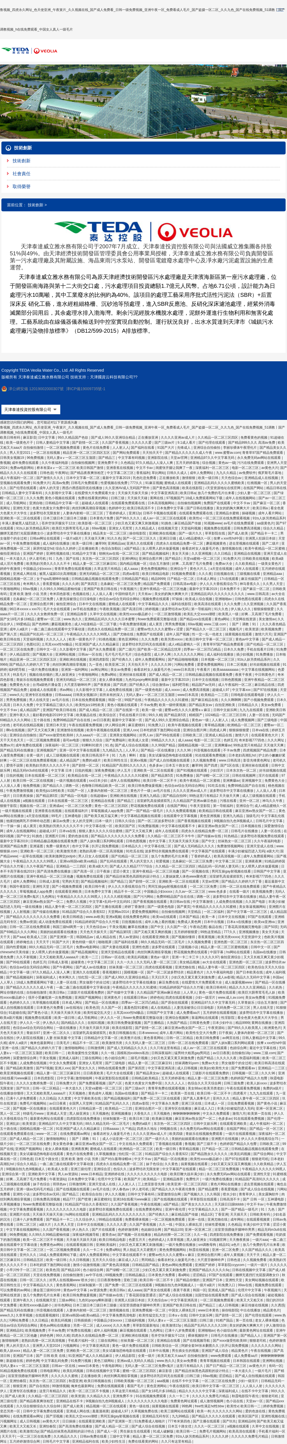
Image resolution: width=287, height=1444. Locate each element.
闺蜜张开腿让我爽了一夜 (174, 468)
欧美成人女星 (138, 740)
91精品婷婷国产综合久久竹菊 (97, 922)
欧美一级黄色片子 (20, 443)
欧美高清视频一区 (228, 856)
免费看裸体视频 (137, 1219)
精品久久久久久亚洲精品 (248, 987)
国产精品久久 (53, 786)
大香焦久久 (142, 1114)
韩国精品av (85, 937)
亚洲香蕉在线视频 (120, 468)
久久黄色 (172, 1164)
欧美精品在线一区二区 (85, 775)
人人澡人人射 (252, 1386)
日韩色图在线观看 (248, 599)
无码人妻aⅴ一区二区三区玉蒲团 (71, 458)
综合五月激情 (159, 564)
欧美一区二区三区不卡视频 (43, 1240)
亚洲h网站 (129, 559)
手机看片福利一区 (82, 1341)
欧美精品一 (152, 1179)
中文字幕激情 (203, 902)
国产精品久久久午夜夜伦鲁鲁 (174, 1189)
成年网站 (237, 1219)
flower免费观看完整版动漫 (158, 619)
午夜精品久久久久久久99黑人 (89, 634)
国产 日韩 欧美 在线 (51, 1356)
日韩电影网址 (50, 1371)
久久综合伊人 (85, 1219)
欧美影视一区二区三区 (95, 523)
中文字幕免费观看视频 (27, 1209)
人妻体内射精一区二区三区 (83, 513)
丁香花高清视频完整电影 (243, 927)
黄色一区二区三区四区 (111, 806)
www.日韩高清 (258, 594)
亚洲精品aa (116, 543)
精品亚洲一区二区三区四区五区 (87, 453)
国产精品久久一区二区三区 (206, 629)
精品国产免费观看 (157, 584)
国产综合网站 (263, 1154)
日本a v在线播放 (239, 922)
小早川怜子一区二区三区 (25, 1270)
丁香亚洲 (221, 1214)
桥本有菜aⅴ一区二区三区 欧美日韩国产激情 (70, 468)
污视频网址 (71, 1346)
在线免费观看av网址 (75, 1134)
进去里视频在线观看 (244, 543)
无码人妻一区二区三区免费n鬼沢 (150, 1366)
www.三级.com (215, 624)
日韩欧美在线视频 (256, 559)
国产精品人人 (250, 1335)
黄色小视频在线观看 (60, 498)
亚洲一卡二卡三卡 (186, 957)
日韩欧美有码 (260, 1214)
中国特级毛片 (125, 594)
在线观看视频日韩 (80, 1245)
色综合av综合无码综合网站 (119, 599)
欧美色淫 (92, 1008)
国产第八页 (9, 634)
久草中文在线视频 (103, 614)
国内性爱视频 (16, 947)
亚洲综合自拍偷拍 (207, 448)
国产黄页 (183, 907)
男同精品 (148, 1260)
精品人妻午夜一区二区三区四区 (69, 907)
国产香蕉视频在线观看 (194, 821)
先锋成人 (184, 448)
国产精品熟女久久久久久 (209, 1154)
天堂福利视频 (191, 528)
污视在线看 (228, 801)
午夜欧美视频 (110, 609)
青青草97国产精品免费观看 (263, 453)
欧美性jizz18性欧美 (90, 705)
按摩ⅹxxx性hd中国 (229, 538)
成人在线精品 (161, 1008)
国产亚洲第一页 (62, 937)
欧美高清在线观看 (208, 604)
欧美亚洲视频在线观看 (17, 1073)
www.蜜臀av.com (227, 453)
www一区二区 (47, 1134)
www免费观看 (221, 1356)
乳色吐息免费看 (145, 478)
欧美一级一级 (152, 710)
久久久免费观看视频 (181, 811)
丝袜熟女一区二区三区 (235, 841)
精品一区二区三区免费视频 (219, 1169)
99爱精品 (23, 624)
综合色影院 (143, 654)
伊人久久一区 (110, 1018)
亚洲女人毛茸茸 (121, 528)
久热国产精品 (177, 1023)
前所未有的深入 (111, 695)
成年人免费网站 (202, 473)
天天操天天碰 (137, 498)
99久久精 (155, 715)
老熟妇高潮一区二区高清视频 (101, 851)
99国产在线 (133, 700)
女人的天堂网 (82, 821)
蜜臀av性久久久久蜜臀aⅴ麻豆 (188, 710)
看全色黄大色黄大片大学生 (258, 1018)
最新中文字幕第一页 (127, 720)
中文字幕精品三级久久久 (55, 705)
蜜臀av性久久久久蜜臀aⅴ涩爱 (160, 629)
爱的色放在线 (78, 836)
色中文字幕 (157, 841)
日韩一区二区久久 (33, 1280)
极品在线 (216, 927)
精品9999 (158, 579)
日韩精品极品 (135, 1275)
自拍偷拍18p (241, 1053)
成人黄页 (156, 624)
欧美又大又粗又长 (250, 1300)
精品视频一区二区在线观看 (106, 1406)
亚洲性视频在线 (58, 554)
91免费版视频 (149, 826)
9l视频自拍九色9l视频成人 (234, 821)
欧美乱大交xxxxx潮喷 (200, 614)
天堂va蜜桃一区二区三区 (202, 559)
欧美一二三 (90, 957)
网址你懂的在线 (12, 992)
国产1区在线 (230, 765)
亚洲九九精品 (150, 796)
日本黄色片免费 (102, 518)
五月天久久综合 (104, 1260)
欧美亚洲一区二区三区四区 (188, 1184)
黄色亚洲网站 (128, 639)
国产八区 (115, 1083)
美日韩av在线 (180, 902)
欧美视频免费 (271, 629)
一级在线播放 (32, 907)
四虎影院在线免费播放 (83, 1119)
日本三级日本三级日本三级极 (65, 518)
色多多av (156, 765)
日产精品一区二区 (181, 579)
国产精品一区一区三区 (266, 1129)
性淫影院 (228, 1018)
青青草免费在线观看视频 (73, 569)
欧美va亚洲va (265, 922)
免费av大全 (224, 564)
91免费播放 (265, 654)
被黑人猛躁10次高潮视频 (58, 574)
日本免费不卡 (230, 589)
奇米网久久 (32, 584)
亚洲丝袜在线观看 (133, 675)
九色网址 (48, 897)
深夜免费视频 (104, 770)
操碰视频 (249, 513)
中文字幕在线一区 (99, 826)
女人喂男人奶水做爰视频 (161, 548)
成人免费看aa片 (188, 1013)
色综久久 (120, 1169)
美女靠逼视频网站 (253, 907)
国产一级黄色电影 (149, 690)
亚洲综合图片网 (151, 559)
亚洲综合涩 (102, 1169)
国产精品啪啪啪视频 (183, 659)
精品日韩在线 (276, 488)
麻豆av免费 (62, 821)
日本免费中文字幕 (170, 508)
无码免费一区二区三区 (234, 1008)
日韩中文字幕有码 (141, 1194)
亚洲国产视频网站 (88, 997)
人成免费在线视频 (119, 690)
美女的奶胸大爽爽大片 (233, 508)
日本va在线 (261, 730)
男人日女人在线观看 (93, 856)
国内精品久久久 (73, 1023)
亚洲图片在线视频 (225, 1139)
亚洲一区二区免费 (226, 1250)
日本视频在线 (251, 826)
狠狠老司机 (260, 1159)
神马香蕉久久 (250, 584)
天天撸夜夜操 (239, 1240)
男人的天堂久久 (142, 861)
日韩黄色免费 (199, 1023)
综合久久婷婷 (66, 548)
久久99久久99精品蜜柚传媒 (61, 589)
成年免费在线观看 (26, 463)
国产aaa (19, 937)
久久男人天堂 (273, 584)
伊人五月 (124, 770)
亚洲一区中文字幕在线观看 (80, 750)
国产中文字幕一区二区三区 (247, 912)
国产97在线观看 (237, 1159)
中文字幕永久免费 (165, 1103)
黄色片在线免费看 (96, 448)
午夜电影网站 (112, 1366)
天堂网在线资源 (244, 619)
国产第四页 (89, 584)
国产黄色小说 (37, 1013)
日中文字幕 (47, 437)
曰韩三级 (118, 498)
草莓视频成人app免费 (107, 811)
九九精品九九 (112, 750)
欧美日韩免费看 (208, 1038)
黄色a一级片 (160, 957)
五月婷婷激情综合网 (25, 1441)
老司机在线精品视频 (28, 725)
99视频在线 (169, 1129)
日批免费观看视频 (241, 1103)
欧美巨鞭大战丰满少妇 (187, 1174)
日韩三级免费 (234, 1083)
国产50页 (271, 927)
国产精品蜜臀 (208, 1189)
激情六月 (242, 735)
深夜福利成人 (46, 977)
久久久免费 (34, 498)
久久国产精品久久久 (257, 1250)
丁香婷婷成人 (116, 513)
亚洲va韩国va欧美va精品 (79, 861)
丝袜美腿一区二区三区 (126, 967)
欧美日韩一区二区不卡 (160, 781)
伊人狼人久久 (241, 609)
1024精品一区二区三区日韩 (226, 715)
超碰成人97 (221, 690)
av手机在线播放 (85, 609)
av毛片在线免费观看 (239, 523)
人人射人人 (120, 448)
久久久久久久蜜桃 (65, 1376)
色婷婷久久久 (20, 1003)
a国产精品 (132, 548)
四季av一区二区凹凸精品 (203, 649)
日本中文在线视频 (93, 604)
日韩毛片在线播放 (245, 831)
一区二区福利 (214, 912)
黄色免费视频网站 (154, 569)
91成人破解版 (164, 1431)
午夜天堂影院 (200, 806)
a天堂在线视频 (221, 569)
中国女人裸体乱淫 (189, 1225)
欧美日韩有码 (10, 437)
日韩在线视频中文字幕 (249, 1270)
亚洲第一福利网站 (75, 670)
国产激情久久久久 (50, 478)
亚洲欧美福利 (106, 1245)
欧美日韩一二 (55, 1053)
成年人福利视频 (106, 1330)
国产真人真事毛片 (197, 1098)
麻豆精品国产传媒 (188, 523)
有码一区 (275, 1366)
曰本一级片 (104, 821)
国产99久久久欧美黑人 (245, 1028)
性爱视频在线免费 (114, 483)
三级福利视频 (135, 1320)
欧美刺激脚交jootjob (61, 856)
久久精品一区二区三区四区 (218, 437)
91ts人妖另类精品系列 (269, 518)
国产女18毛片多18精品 (17, 619)
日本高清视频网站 (161, 503)
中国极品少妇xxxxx (37, 569)
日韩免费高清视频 (247, 528)
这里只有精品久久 (190, 1366)
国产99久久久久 (128, 518)
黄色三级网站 (104, 1361)
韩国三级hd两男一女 (68, 927)
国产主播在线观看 (108, 907)
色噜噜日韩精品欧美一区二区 (104, 786)
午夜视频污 (129, 589)
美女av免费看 (121, 670)
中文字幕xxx (241, 690)
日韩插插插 (83, 1320)
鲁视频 (5, 463)
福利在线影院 (181, 604)
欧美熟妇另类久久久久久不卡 (48, 564)
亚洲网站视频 (65, 654)
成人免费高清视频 (196, 690)
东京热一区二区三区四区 (101, 559)
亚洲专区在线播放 (39, 695)
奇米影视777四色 (252, 740)
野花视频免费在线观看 (148, 806)
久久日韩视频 (79, 1260)
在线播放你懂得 (12, 1093)
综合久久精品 (273, 528)
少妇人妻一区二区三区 (254, 493)
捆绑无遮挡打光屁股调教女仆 (22, 533)
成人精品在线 (106, 937)
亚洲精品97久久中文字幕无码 (212, 458)
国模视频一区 (134, 972)
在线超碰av (99, 796)
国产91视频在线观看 (192, 770)
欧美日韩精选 (73, 917)
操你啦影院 (138, 533)
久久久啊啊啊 (231, 700)
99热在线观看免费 (112, 1068)
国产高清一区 (83, 871)
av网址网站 (100, 670)
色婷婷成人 (156, 1240)
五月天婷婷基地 (188, 463)
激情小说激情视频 (87, 1265)
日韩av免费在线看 (94, 1436)
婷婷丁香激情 (134, 907)
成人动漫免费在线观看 (55, 922)
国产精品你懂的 (188, 1280)
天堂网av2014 (119, 912)
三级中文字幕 (120, 1436)
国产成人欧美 (238, 533)
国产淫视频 (55, 1416)
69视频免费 (114, 1275)
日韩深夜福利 (161, 1053)
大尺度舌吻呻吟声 (78, 685)
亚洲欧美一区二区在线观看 (20, 518)
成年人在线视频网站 (240, 498)
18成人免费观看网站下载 (204, 498)
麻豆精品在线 (265, 685)
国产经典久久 (122, 659)
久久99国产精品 (163, 745)
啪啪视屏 (105, 942)
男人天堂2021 (20, 453)
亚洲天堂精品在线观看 (118, 952)
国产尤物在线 (123, 634)
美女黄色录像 (63, 1144)
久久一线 (108, 1053)
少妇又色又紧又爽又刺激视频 (137, 523)
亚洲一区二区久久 (57, 1033)
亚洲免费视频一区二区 (149, 1310)
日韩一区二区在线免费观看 (240, 886)
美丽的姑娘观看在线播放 (59, 932)
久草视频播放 (106, 1154)
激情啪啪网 (84, 1078)
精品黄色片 (195, 972)
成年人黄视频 (233, 1255)
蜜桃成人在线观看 (178, 483)
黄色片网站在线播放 (226, 1184)
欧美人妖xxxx (257, 1083)
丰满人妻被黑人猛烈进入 (21, 523)
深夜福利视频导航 (86, 1235)
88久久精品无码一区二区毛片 (163, 942)
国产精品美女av (201, 705)
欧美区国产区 (125, 826)
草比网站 (158, 473)
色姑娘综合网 (151, 1230)
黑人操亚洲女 (65, 675)
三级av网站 (68, 1300)
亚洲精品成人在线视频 (261, 478)
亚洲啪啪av (224, 599)
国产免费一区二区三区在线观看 (157, 1098)
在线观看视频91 (47, 1315)
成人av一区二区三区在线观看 (165, 518)
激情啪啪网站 (74, 1048)
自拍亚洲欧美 (225, 705)
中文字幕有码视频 (132, 458)
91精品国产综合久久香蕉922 (84, 912)
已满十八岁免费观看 (21, 1098)
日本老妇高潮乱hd (242, 755)
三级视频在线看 (249, 574)
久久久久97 (210, 957)
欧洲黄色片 (272, 1028)
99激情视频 (60, 1386)
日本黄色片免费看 (50, 1008)
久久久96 (184, 750)
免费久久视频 (76, 902)
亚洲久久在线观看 (140, 543)
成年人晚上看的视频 (160, 922)
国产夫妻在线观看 (116, 947)
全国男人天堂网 (81, 1103)
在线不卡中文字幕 (186, 1381)
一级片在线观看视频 (240, 1134)
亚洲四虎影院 (99, 659)
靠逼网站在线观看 (205, 1018)
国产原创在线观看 (175, 1003)
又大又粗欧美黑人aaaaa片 (59, 957)
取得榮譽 (22, 186)
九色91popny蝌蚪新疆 (142, 680)
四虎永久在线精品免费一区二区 (180, 543)
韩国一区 (115, 700)
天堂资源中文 (251, 937)
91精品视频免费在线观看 (19, 1371)
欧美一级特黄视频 (173, 705)
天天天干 (43, 942)
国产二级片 (271, 543)
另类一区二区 (83, 1325)
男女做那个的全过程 (94, 982)
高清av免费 (60, 483)
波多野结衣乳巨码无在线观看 (144, 644)
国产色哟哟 (41, 624)
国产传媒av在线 (209, 836)
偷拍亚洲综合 (10, 554)
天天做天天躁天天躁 (94, 1028)
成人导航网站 (16, 503)
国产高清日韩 (132, 609)
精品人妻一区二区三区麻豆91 (95, 564)
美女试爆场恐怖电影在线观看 (171, 755)
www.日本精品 (92, 1174)
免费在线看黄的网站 (93, 498)
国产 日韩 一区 (254, 1199)
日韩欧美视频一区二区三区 (134, 1381)
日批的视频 (83, 770)
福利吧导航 (17, 670)
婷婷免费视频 (273, 1406)
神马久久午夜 (272, 801)
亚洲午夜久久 (20, 715)
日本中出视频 (214, 922)
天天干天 (253, 1255)
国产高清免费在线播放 (54, 871)
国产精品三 (107, 458)
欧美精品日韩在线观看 (216, 811)
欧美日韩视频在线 (123, 1033)
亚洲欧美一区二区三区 (37, 851)
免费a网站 (109, 675)
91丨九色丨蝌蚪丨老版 (129, 755)
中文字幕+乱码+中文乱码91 (110, 902)
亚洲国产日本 (212, 1280)
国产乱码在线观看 (114, 861)
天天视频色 (77, 1093)
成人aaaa (131, 569)
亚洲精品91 (14, 1330)
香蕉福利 (143, 473)
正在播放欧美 (169, 478)
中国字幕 (217, 952)
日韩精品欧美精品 (145, 1078)
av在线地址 (75, 1008)
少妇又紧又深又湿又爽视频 (231, 1164)
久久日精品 (223, 554)
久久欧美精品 (245, 564)
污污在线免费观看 (251, 463)
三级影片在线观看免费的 (86, 992)
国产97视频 (44, 1068)
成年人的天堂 (49, 488)
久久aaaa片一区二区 (92, 735)
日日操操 (69, 1421)
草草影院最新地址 (146, 1325)
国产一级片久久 (191, 533)
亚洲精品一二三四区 (71, 866)
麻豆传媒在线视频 (255, 1305)
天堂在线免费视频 (47, 1275)
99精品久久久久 (163, 740)
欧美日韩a (188, 493)
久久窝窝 (65, 1098)
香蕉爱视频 (51, 584)
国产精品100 (173, 1230)
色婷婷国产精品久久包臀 (249, 1078)
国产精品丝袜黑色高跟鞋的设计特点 (133, 876)
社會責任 (22, 173)
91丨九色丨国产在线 (64, 559)
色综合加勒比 (111, 548)
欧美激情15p (172, 1325)
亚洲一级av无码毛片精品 (35, 1189)
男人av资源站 (129, 937)
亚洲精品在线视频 (247, 554)
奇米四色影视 (60, 594)
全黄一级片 (35, 755)
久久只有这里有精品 (165, 1048)
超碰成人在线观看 (95, 503)
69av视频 (99, 528)
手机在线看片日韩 (260, 649)
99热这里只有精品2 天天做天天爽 (258, 745)
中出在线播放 (250, 1310)
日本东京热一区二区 (241, 770)
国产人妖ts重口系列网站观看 (102, 841)
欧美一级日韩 (208, 478)
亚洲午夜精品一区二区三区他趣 (164, 589)
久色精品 (127, 463)
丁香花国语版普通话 (141, 1295)
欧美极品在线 (86, 715)
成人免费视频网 (243, 720)
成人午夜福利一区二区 (17, 478)
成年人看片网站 (270, 513)
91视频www (213, 523)
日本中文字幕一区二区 (83, 478)
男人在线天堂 (39, 700)
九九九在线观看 (251, 710)
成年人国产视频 (178, 634)
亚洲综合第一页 (14, 1174)
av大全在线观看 (214, 962)
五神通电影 (73, 816)
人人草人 (132, 750)
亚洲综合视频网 (177, 1018)
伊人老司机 (38, 559)
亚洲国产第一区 (275, 1335)
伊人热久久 (51, 1023)
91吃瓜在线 (217, 786)
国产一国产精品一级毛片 (145, 811)
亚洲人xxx (130, 730)
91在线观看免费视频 (211, 755)
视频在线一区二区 (33, 806)
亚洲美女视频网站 (123, 735)
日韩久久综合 (125, 821)
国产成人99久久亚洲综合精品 (113, 437)
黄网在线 (157, 498)
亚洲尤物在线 (185, 967)
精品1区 (207, 1214)
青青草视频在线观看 (215, 1361)
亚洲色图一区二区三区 (231, 942)
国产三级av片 (165, 443)
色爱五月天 (137, 1240)
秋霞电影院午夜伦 (246, 1396)
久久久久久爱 (141, 443)
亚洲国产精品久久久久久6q (209, 1270)
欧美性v (195, 518)
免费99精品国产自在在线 (72, 720)
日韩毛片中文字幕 (269, 821)
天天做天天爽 (94, 538)
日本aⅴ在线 (177, 1315)
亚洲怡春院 (18, 1381)
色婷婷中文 (116, 508)
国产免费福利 (115, 740)
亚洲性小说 (22, 1194)
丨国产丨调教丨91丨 (244, 624)
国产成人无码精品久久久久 (194, 846)
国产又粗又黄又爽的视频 (153, 932)
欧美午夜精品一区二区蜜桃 (265, 548)
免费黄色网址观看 (184, 1401)
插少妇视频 (245, 654)
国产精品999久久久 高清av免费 (252, 443)
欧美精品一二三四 (215, 695)
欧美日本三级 (139, 1119)
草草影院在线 (215, 533)
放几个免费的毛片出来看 (216, 493)
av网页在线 (231, 1038)
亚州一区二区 (249, 801)
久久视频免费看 (205, 760)
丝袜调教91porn (187, 1063)
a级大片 (273, 851)
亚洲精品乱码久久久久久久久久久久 (218, 594)
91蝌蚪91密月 (92, 745)
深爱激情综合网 (25, 1058)
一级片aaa (260, 1240)
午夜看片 (204, 670)
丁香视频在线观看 (169, 1144)
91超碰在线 (17, 1013)
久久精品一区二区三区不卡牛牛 (171, 836)
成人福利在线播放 (56, 543)
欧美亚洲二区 (115, 665)
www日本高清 (184, 670)
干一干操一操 (10, 826)
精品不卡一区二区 (128, 892)
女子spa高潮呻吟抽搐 (53, 579)
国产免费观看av (243, 1068)
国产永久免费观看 (103, 649)
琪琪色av (60, 1184)
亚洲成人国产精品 (222, 1290)
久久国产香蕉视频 (115, 443)
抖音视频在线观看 (207, 750)
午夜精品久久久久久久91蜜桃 (166, 700)
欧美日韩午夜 (95, 886)
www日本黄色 (209, 1310)
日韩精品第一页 (91, 1108)
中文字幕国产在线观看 (208, 851)
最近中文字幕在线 (263, 1048)
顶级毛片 (252, 816)
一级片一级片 (257, 1265)
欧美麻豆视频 (162, 1119)
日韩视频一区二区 (246, 1073)
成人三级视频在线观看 (63, 755)
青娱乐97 (33, 1033)
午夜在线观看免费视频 (86, 725)
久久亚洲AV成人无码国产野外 (128, 488)
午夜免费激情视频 (27, 543)
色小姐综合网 (115, 1058)
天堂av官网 (179, 458)
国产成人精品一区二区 (166, 675)
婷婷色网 (47, 1335)
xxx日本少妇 (98, 781)
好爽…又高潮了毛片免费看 (192, 564)
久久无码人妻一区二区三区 (157, 962)
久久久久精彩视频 (117, 897)
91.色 (109, 745)
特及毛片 (20, 675)
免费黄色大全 (20, 685)
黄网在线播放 (261, 1023)
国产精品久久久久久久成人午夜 (189, 453)
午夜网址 (61, 473)
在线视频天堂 (168, 528)
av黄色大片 (269, 468)
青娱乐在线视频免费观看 (35, 680)
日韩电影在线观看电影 (248, 695)
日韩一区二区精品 (180, 1038)
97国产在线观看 (260, 917)
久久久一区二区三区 (209, 1426)
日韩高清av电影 (185, 584)
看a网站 (184, 1275)
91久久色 (114, 538)
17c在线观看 (229, 579)
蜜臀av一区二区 (49, 619)
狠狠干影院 (9, 806)
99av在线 (245, 1285)
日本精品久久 (131, 846)
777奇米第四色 (179, 1421)
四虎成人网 (218, 730)
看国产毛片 (136, 1386)
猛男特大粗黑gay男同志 (192, 1053)
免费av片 (7, 745)
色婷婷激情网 (128, 1230)
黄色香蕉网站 (154, 1038)
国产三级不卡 (207, 1144)
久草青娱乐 (246, 1003)
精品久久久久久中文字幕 (197, 1391)
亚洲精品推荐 (77, 614)
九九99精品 (181, 1416)
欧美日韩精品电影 (156, 574)
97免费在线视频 (79, 1330)
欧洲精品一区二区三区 (244, 725)
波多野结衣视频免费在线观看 (262, 836)
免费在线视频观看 (111, 1386)
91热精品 (231, 836)
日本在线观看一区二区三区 (45, 775)
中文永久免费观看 (63, 1063)
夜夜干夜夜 (244, 675)
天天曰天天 (160, 977)
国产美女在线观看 (157, 1290)
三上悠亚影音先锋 (151, 1184)
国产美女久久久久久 (196, 1204)
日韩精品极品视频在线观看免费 (95, 579)
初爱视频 (163, 861)
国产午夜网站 (63, 967)
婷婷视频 (152, 609)
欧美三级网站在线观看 (178, 1411)
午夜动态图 (198, 927)
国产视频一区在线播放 (30, 1108)
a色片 (236, 1245)
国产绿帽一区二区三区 (213, 775)
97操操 (178, 599)
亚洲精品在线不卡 (70, 1401)
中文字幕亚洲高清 (165, 493)
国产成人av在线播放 (91, 967)
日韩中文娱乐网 (225, 710)
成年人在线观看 (247, 569)
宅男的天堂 (70, 881)
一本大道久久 (16, 559)
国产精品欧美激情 (20, 1068)
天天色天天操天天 (94, 932)
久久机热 (276, 987)
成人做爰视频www (239, 982)
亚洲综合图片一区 (149, 1108)
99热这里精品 (211, 932)
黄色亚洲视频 (210, 816)
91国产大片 (166, 448)
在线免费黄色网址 (137, 917)
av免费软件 (247, 473)
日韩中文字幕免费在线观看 (43, 1411)
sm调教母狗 (207, 1245)
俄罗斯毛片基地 (270, 473)
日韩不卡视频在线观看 (160, 513)
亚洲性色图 (141, 947)
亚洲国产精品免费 (14, 846)
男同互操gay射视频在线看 (232, 871)
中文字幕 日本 (62, 770)
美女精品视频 (189, 962)
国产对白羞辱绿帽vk (116, 1159)
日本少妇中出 (222, 1023)
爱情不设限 (15, 765)
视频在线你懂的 (41, 675)
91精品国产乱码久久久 (112, 1103)
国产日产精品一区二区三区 (226, 1366)
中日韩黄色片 (265, 675)
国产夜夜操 (102, 685)
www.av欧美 (94, 917)
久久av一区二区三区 (191, 892)
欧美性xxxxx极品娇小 (135, 614)
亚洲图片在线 (20, 1214)
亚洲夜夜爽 (254, 861)
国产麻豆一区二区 (267, 503)
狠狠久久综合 (92, 740)
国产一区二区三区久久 (140, 538)
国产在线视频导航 (197, 1341)
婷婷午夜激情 (10, 569)
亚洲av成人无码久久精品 (136, 1361)
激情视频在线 (232, 548)
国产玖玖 (23, 1088)
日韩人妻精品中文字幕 (53, 443)
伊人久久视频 (115, 1194)
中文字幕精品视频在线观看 (141, 816)
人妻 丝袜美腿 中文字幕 (64, 1038)
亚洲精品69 (246, 1421)
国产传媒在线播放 (46, 912)
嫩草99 (100, 543)
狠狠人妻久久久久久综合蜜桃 (101, 831)
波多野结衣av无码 (175, 609)
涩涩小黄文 (121, 871)
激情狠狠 (189, 478)
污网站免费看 (184, 665)
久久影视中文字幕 (59, 493)
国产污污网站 (143, 897)
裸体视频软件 (198, 1335)
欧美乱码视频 (138, 957)
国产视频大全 (43, 654)
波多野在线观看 (164, 947)
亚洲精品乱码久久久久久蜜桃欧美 (219, 483)
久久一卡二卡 (93, 1250)
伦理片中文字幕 (110, 1179)
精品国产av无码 (204, 685)
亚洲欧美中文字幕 (42, 1174)
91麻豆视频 (153, 483)
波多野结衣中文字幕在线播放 (69, 533)
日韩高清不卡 (230, 1199)
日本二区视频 (237, 665)
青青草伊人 (247, 1194)
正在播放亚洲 (148, 437)
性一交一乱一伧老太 (207, 634)
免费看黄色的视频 (254, 437)
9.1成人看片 (186, 443)
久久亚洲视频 (201, 554)
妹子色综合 (154, 1164)
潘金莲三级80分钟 (47, 1290)
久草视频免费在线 (145, 1411)
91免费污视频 (81, 1361)
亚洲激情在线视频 (71, 730)
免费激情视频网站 (231, 846)
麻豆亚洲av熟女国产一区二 (256, 811)
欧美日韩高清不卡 (141, 508)
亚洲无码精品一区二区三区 (100, 574)
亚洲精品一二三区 (272, 1068)
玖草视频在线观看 (46, 1003)
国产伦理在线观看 (212, 443)
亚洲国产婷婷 (33, 554)
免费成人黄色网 (189, 922)
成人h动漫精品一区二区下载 (95, 624)
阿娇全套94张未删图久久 (200, 1346)
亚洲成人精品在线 (219, 735)
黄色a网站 (222, 619)
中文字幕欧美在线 (88, 1098)
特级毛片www (34, 1114)
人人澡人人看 (102, 594)
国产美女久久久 (84, 1068)
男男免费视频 (175, 624)
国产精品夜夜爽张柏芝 (87, 473)
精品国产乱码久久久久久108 (206, 1325)
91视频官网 (218, 1240)
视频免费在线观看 (218, 528)
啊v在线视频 (16, 730)
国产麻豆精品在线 (205, 700)
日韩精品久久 (248, 705)
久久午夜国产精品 (40, 866)
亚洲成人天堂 (57, 1114)
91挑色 (167, 523)
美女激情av (267, 619)
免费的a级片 (92, 760)
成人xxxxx (172, 690)
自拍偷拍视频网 (83, 463)
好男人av (146, 735)
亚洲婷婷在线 (114, 1174)
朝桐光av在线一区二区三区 (119, 554)
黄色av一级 (226, 463)
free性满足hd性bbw (210, 1406)
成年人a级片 (19, 629)
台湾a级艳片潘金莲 (47, 685)
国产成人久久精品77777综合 (132, 866)
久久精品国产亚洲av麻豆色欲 (195, 801)
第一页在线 (244, 1320)
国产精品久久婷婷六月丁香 (29, 665)
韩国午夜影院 (20, 886)
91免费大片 (41, 483)
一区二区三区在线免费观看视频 (227, 518)
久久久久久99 (161, 665)
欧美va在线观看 (164, 917)
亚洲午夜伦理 (175, 1209)
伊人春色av (121, 1189)
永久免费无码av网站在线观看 (259, 458)
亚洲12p (135, 513)
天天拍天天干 (152, 453)
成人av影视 (226, 977)
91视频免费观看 (184, 574)
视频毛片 (236, 629)
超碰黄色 (78, 962)
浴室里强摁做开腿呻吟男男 (235, 1230)
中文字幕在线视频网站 (258, 670)
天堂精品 (195, 912)
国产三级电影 (267, 720)
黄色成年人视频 (100, 1093)
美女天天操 (180, 554)
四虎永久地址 (147, 1129)
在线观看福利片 (76, 811)
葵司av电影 (72, 740)
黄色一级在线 (139, 1406)
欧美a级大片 (98, 866)
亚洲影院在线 (157, 458)
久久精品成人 (145, 528)
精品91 (224, 1245)
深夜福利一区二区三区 (212, 468)
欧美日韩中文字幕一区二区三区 (209, 639)
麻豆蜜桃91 (137, 725)
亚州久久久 (221, 1098)
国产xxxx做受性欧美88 (56, 735)
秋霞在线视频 (199, 1250)
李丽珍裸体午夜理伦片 (240, 448)
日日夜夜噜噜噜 (109, 1280)
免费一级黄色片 (58, 846)
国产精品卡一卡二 (264, 533)
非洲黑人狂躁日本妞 (260, 538)
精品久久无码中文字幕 (253, 977)
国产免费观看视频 (93, 1083)
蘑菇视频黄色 (216, 543)
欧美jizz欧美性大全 (215, 1068)
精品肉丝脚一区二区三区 (173, 1235)
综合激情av (161, 685)
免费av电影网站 (22, 468)
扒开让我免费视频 (105, 846)
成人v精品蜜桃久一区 (195, 538)
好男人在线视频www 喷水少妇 (72, 1280)
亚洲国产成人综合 (215, 1351)
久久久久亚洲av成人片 (178, 437)
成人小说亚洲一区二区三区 (123, 1139)
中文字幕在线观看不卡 (178, 826)
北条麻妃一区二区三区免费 (121, 584)
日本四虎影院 (44, 1078)
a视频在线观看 (34, 801)
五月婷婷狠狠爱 (186, 932)
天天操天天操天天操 (133, 493)
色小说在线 (235, 1401)
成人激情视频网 (212, 1401)
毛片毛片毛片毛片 (119, 654)
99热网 (187, 1406)
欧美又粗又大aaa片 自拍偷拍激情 (183, 1356)
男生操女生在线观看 (135, 1431)
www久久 (17, 695)
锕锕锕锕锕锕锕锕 (187, 1114)
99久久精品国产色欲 (73, 437)
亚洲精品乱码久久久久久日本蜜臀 (110, 619)
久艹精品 (128, 1129)
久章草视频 (175, 1240)
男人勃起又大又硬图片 (140, 1250)
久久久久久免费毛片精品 (211, 1396)
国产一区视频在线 (196, 871)
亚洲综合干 (179, 569)
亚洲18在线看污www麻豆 (132, 1199)
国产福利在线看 (143, 448)
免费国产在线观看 (217, 503)
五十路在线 (42, 720)
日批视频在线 (224, 574)
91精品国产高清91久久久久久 (124, 765)
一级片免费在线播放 (43, 670)
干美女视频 (117, 927)
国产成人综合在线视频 (132, 745)
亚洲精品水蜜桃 (228, 513)
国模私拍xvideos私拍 (133, 1053)
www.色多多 (217, 892)
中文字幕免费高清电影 (119, 1315)
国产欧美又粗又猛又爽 (101, 816)
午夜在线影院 (179, 1386)
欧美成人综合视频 (199, 599)
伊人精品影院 (20, 654)
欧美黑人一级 (228, 614)
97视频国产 (174, 498)
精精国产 (196, 715)
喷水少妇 (230, 1194)
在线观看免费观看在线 (128, 503)
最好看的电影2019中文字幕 (54, 715)
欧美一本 (209, 917)
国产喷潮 (85, 1199)
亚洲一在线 (10, 1048)
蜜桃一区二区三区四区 (139, 1371)
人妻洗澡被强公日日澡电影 (76, 599)
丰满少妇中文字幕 (257, 1225)
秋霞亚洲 (75, 1381)
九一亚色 (96, 665)
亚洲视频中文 (252, 781)
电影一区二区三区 (246, 468)
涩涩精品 (200, 1275)
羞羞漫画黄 (100, 1411)
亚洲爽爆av (223, 745)
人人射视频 (22, 912)
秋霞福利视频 (249, 1058)
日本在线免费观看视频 (89, 700)
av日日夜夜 (101, 720)
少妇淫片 (217, 770)
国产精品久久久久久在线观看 (214, 1416)
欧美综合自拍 (92, 1194)
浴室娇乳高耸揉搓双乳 (154, 801)
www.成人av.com (230, 997)
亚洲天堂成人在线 (260, 846)
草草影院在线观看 (204, 1199)
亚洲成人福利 (69, 1058)
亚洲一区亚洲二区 (270, 1108)
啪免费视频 (32, 786)
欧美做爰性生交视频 (83, 1053)
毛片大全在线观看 (57, 609)
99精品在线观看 (110, 1219)
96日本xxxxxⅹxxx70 (25, 609)
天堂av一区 (255, 1401)
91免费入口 (157, 725)
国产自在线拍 (39, 1386)
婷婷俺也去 (25, 942)
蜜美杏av (109, 1235)
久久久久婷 (70, 584)
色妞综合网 (238, 1048)
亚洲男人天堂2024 (47, 1346)
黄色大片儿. (199, 569)
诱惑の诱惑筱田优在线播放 (82, 488)
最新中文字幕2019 (116, 478)
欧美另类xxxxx (172, 639)
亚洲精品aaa (273, 574)
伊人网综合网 (115, 725)
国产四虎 (120, 685)
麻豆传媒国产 (251, 579)
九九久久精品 (226, 473)
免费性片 (193, 1179)
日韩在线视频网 (244, 775)
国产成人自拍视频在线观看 (170, 760)
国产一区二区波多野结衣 (156, 821)
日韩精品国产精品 (135, 579)
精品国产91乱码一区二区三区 (42, 634)
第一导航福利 (201, 609)
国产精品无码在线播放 (17, 750)
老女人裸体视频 (111, 680)
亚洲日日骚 (168, 538)
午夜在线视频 (150, 1204)
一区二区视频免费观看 (63, 448)
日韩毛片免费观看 (85, 483)
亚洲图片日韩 (55, 836)
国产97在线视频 (265, 690)
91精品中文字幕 (84, 554)
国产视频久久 (194, 1194)
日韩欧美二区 (192, 735)
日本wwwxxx (148, 1033)
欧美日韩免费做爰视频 (145, 786)
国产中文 (23, 836)
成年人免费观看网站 (150, 659)
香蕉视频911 (112, 972)
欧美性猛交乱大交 (97, 1013)
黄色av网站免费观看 (177, 1265)
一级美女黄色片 (270, 564)
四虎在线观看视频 (159, 967)
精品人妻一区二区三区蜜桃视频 (225, 947)
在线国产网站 (253, 488)
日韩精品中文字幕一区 (62, 503)
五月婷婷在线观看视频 (220, 1013)
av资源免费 (99, 1290)
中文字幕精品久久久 (153, 604)
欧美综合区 (108, 715)
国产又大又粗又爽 (41, 730)
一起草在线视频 (31, 856)
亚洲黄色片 (113, 997)
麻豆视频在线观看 (133, 1330)
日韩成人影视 (49, 881)
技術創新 (22, 160)
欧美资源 (252, 629)
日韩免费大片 (66, 1083)
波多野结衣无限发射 (45, 513)
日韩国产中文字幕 (267, 871)
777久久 (136, 483)
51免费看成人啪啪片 (150, 1421)
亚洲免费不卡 (108, 463)
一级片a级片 (72, 538)
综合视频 (209, 463)
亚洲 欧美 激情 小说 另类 (29, 594)
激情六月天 (263, 634)
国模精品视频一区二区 (17, 579)
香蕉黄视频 (207, 937)
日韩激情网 (96, 1048)
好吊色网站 (62, 1305)
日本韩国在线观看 (247, 1361)
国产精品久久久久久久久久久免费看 (118, 836)
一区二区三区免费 (78, 806)
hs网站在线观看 (238, 952)
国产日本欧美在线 (250, 972)
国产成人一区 (107, 1431)
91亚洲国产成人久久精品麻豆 (97, 644)
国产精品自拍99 (175, 796)
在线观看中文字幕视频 (180, 816)
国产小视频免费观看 (259, 700)
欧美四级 (176, 1134)
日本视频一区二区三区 (218, 659)
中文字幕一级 (20, 972)
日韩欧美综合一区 (165, 1346)
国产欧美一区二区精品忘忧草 (159, 649)
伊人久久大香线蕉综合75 (219, 584)
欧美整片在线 (131, 1038)
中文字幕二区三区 (121, 473)
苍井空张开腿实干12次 (59, 523)
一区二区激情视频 (168, 614)
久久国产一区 (177, 927)
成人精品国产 (30, 710)
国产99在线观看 (168, 735)
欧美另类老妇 (213, 1088)
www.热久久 (73, 619)
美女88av (195, 1088)
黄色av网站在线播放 (55, 1325)
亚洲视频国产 (46, 750)
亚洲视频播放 (249, 932)
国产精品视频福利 (156, 554)
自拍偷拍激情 (36, 992)
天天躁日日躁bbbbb (229, 1204)
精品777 (69, 1199)
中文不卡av (145, 468)
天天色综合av (231, 478)
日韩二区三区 (26, 1225)
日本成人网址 (206, 579)
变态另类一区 (10, 1411)
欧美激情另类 (67, 851)
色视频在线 (81, 594)
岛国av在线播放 (265, 952)
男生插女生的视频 (186, 1351)
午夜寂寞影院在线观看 (112, 1078)
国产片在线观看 (104, 1230)
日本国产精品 (189, 917)
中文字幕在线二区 (158, 846)
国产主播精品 (154, 1023)
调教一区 (72, 786)
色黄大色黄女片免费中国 (51, 508)
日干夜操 (103, 871)
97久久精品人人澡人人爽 (155, 463)
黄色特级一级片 (84, 942)
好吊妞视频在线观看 (265, 665)
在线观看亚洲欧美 (69, 892)
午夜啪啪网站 (10, 589)
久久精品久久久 (99, 1396)
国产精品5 (173, 559)
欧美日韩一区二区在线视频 (33, 781)
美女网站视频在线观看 (262, 1280)
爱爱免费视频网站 (211, 665)
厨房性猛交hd (43, 548)
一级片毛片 (263, 1371)
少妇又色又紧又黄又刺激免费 (193, 977)
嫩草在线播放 (138, 927)
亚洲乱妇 (13, 1124)
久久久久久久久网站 (189, 654)
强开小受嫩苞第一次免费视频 (50, 997)
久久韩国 (214, 1194)
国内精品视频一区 (133, 564)
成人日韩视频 (187, 1068)
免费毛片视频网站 (33, 1103)
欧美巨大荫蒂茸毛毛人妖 (71, 528)
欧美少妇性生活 (114, 1441)
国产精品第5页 (175, 715)
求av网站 (66, 690)
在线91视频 (96, 1023)
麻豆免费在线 (169, 982)
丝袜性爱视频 (215, 1225)
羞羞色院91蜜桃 (136, 1008)
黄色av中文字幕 (247, 639)
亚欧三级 (131, 1280)
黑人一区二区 (10, 1114)
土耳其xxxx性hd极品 (57, 644)
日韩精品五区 (33, 1260)
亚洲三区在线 (191, 1103)
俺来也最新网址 (42, 1043)
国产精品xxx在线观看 (196, 619)
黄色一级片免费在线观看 (218, 992)
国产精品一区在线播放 (158, 750)
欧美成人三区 (37, 937)
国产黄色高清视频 (166, 488)
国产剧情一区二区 (86, 443)
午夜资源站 (217, 1028)
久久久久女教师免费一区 (46, 614)
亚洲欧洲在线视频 (163, 533)
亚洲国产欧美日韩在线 (101, 589)
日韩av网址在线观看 (45, 538)
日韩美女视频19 (12, 458)
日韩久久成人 (177, 473)
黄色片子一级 (140, 791)
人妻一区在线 (259, 715)
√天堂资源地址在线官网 (223, 488)
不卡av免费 (148, 705)
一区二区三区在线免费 (17, 649)
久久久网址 (276, 740)
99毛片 (57, 816)
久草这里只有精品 (108, 569)
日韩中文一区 (46, 649)
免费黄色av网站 (52, 1245)
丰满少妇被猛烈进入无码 (246, 851)
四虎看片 (240, 1093)
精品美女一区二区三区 (110, 533)
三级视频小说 (188, 947)
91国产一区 (76, 791)
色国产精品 (205, 1058)
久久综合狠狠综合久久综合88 (38, 1406)
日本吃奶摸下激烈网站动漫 (160, 730)
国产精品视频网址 (85, 952)
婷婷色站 (157, 997)
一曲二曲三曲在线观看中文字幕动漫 (58, 629)
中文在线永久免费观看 (136, 1144)
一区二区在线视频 (47, 453)
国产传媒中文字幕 (121, 992)
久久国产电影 (255, 902)
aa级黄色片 (265, 523)
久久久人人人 (56, 639)
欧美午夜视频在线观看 (185, 725)
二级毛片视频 (138, 1058)
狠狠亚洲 (20, 1386)
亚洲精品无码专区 (156, 1416)
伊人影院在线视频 (30, 1038)
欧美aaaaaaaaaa (226, 670)
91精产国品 (225, 1320)
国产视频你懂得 (184, 937)
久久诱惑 (277, 1305)
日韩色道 (46, 473)
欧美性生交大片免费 (201, 1033)
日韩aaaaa (63, 695)
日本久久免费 (234, 649)
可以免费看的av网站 (15, 1290)
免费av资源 (28, 922)
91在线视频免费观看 (151, 1396)
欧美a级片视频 (11, 1018)
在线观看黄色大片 (265, 735)
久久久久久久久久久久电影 (147, 1174)
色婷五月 (230, 740)
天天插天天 (239, 1214)
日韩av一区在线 (90, 654)
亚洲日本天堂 (56, 725)
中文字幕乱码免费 (55, 1361)
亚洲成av (56, 806)
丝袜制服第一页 (115, 1119)
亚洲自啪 (36, 503)
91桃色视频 (107, 639)
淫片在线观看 (268, 775)
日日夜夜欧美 (93, 1073)
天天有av (145, 594)
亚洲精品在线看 (103, 801)
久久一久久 (126, 962)
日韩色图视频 (231, 680)
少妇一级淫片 (205, 997)
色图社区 (33, 644)
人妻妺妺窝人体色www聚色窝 (184, 876)
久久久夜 (205, 574)
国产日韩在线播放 (200, 508)
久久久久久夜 (226, 1058)
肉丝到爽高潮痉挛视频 (89, 508)
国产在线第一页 (127, 710)
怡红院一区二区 (90, 977)
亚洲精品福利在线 (86, 1441)
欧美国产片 (133, 1179)
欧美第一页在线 (183, 1093)
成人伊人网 (163, 654)
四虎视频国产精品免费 (260, 750)
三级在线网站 (92, 1058)
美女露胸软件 (268, 1194)
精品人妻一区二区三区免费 (208, 1078)
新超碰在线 (15, 1361)
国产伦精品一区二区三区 (265, 644)
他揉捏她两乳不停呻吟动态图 (28, 821)
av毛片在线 (61, 700)
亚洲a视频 (113, 917)
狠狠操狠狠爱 (264, 609)
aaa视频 (163, 1381)
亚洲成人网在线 (25, 574)
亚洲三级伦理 (81, 1169)
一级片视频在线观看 (71, 781)
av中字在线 (94, 1275)
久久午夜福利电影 (55, 463)
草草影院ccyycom (231, 1265)
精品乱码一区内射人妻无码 (218, 866)
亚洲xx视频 (139, 760)
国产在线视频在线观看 (73, 1189)
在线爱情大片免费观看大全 (95, 493)
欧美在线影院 (192, 488)
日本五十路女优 (177, 765)
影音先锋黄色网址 (257, 760)
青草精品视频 (214, 725)
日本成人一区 (214, 1103)
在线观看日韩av (136, 997)
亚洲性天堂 (22, 508)
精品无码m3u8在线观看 (31, 770)
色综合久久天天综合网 (205, 1083)
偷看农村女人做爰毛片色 (201, 548)
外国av (278, 977)
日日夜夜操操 (23, 796)
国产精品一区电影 (74, 796)
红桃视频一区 (257, 483)
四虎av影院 (131, 574)
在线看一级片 (239, 892)
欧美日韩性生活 (116, 760)
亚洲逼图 (37, 846)
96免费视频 (36, 458)
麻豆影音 (29, 437)
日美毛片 (63, 1043)
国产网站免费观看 (126, 453)
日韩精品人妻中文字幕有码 (22, 493)
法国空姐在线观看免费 (212, 1295)
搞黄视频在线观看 (239, 634)
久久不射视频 (26, 957)
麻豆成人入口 (204, 1108)
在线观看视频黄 (258, 1219)
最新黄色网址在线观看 (47, 1119)
